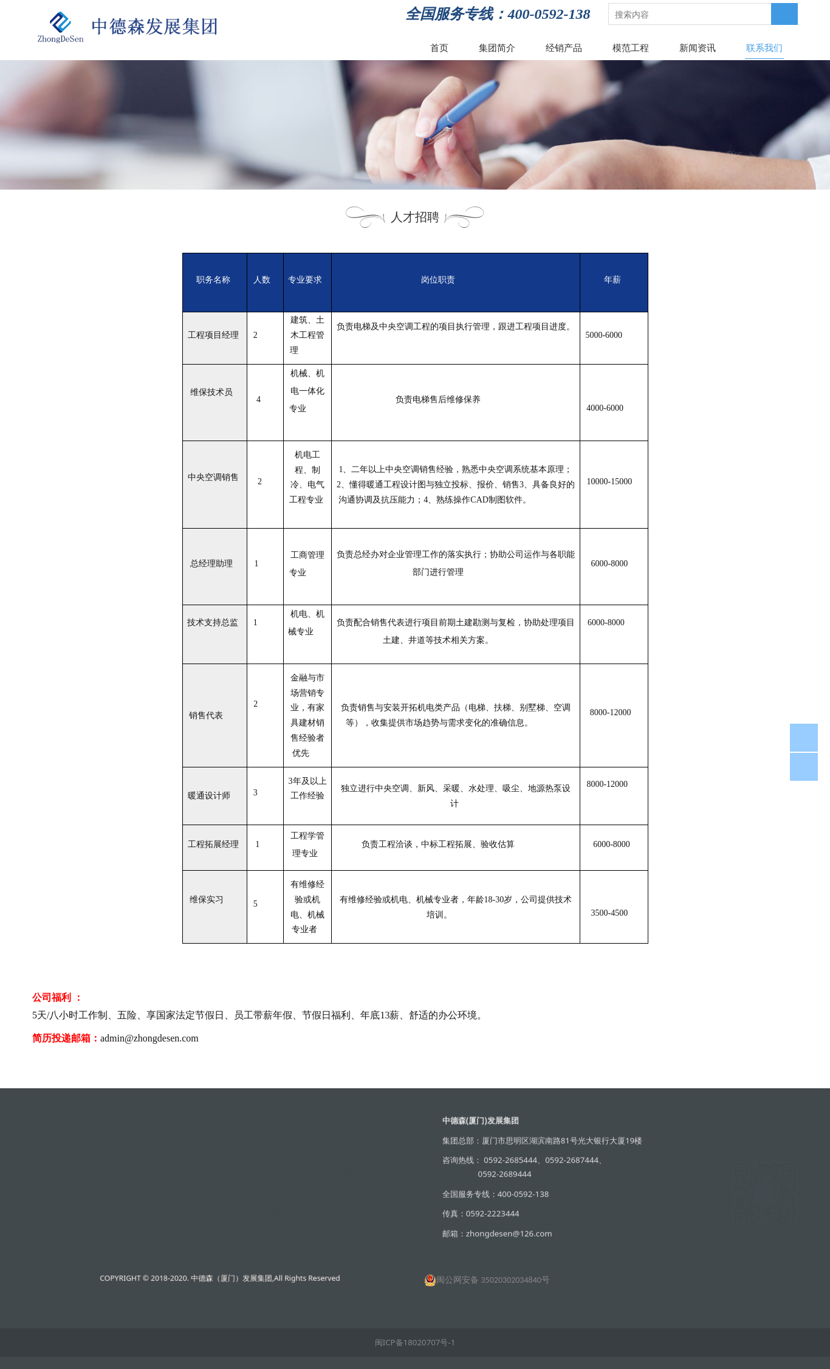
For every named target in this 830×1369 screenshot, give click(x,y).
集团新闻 (244, 1152)
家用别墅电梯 (150, 1170)
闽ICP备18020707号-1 (415, 1342)
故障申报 (358, 1170)
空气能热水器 (150, 1229)
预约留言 (358, 1190)
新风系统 (143, 1249)
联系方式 (358, 1150)
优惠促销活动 (252, 1192)
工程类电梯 (146, 1150)
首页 (439, 47)
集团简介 (497, 47)
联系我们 (764, 47)
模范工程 (630, 47)
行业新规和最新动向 (264, 1212)
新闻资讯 (697, 47)
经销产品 (564, 47)
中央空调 (143, 1190)
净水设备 (143, 1269)
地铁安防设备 (150, 1210)
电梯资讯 (244, 1172)
